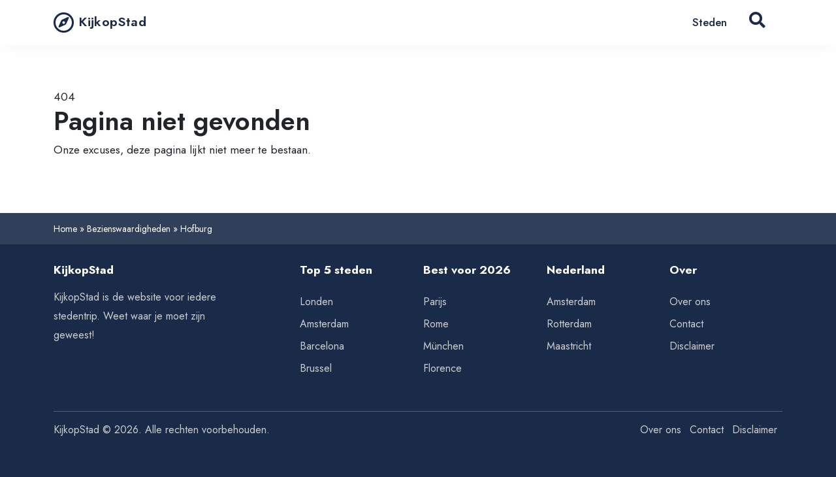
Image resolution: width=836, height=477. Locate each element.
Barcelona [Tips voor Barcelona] (322, 346)
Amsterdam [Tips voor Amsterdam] (324, 323)
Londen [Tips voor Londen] (316, 301)
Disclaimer (692, 346)
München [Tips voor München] (443, 346)
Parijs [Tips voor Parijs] (435, 301)
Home (65, 228)
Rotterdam (569, 323)
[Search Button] (757, 22)
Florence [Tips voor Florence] (442, 368)
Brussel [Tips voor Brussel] (316, 368)
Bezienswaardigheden (128, 228)
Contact (686, 323)
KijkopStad (100, 22)
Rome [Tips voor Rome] (436, 323)
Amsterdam (571, 301)
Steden (709, 22)
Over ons (690, 301)
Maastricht (569, 346)
